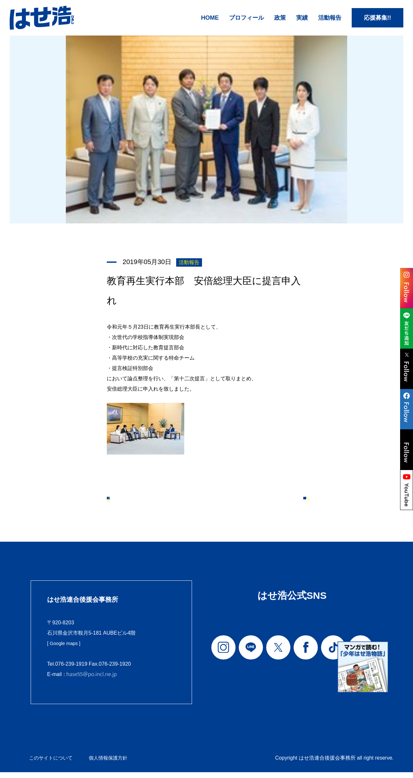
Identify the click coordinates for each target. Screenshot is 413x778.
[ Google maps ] (65, 649)
